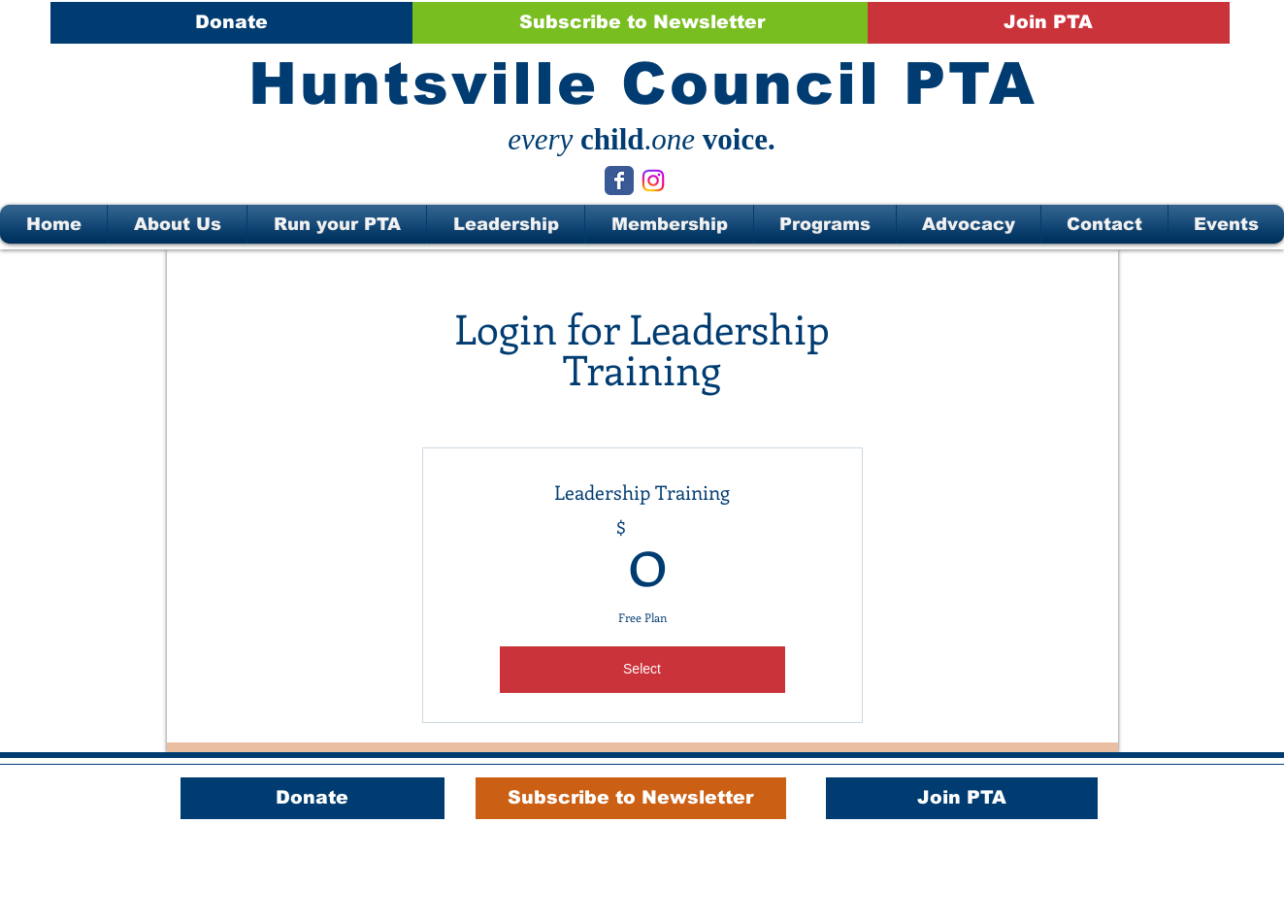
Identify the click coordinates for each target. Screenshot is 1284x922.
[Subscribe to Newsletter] (642, 23)
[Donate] (231, 23)
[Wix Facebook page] (619, 180)
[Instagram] (653, 180)
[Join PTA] (1049, 23)
